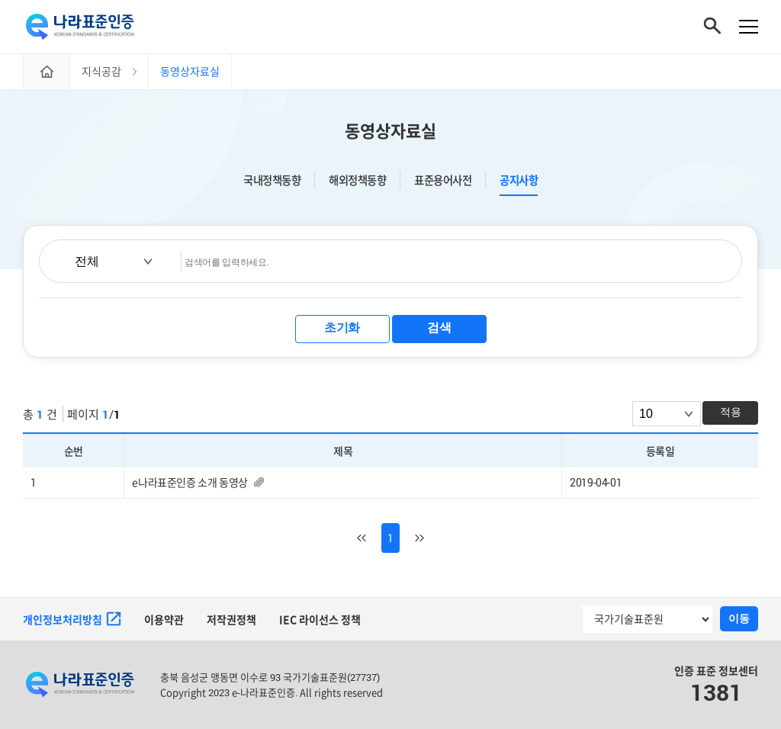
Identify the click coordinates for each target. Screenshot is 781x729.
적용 (730, 412)
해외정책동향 (357, 180)
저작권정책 (231, 619)
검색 (439, 327)
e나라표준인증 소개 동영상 (189, 482)
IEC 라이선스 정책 (320, 619)
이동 (739, 618)
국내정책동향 (272, 180)
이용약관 (164, 619)
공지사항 (519, 180)
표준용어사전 (442, 180)
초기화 (342, 327)
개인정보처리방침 (72, 619)
